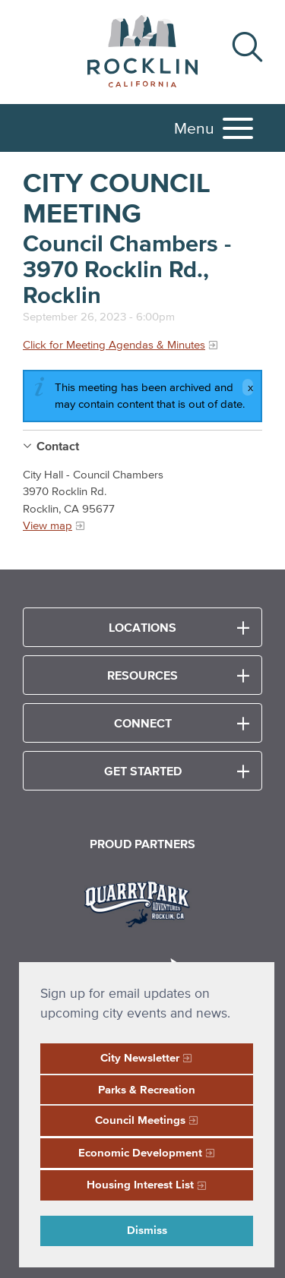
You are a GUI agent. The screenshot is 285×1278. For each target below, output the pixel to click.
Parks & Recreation (146, 1089)
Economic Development (140, 1152)
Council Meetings (140, 1119)
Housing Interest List (140, 1184)
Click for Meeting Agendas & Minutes (114, 344)
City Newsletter (139, 1057)
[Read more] (142, 902)
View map (47, 525)
